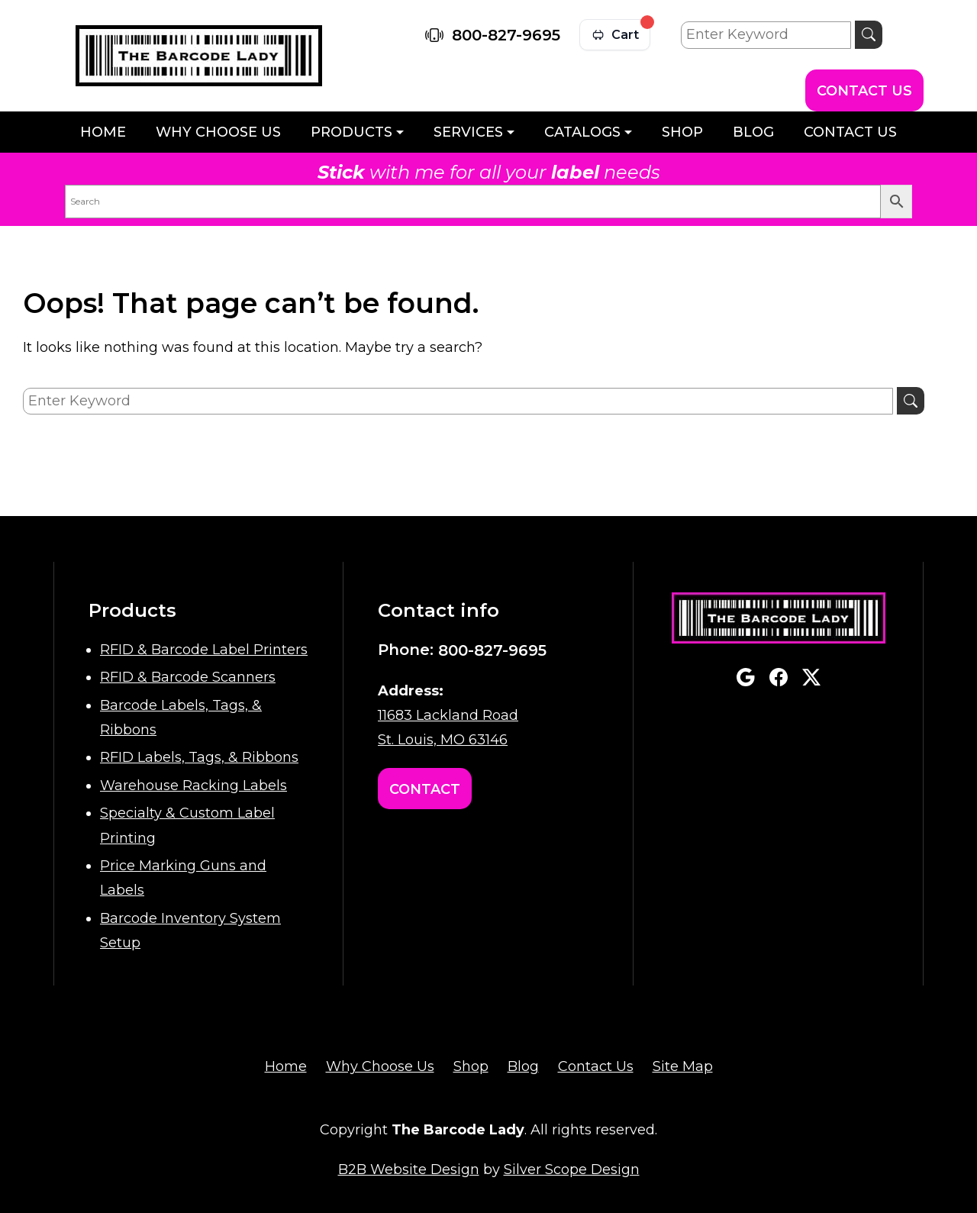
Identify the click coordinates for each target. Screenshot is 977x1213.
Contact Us (864, 90)
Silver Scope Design (572, 1169)
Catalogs (582, 132)
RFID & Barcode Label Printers (204, 649)
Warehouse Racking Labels (193, 785)
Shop (682, 132)
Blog (753, 132)
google (746, 677)
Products (351, 132)
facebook (779, 677)
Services (468, 132)
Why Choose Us (218, 132)
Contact (424, 789)
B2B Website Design (408, 1169)
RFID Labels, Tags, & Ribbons (199, 757)
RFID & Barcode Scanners (188, 677)
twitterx (811, 677)
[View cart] (614, 34)
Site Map (683, 1066)
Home (103, 132)
